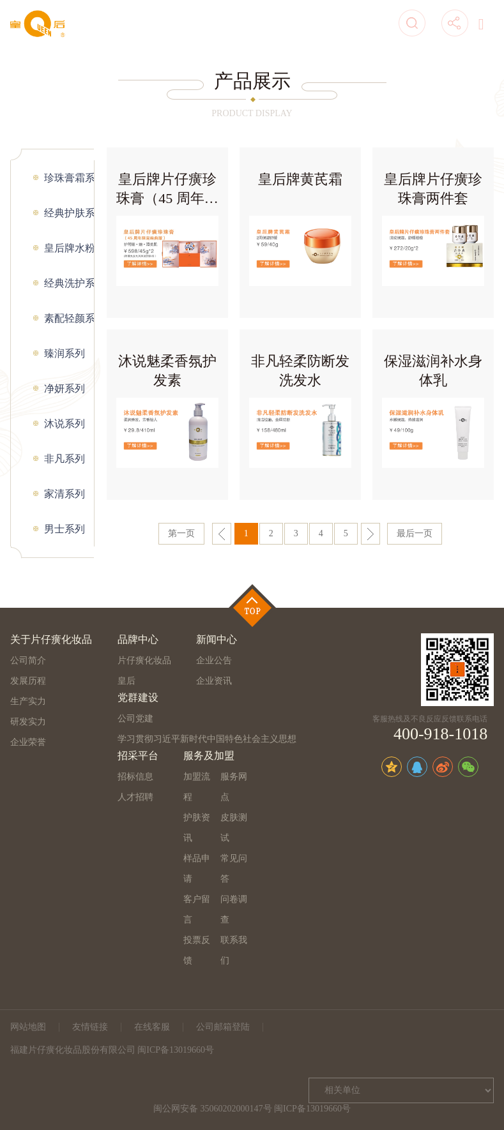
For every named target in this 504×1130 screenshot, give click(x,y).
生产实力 (28, 701)
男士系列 (64, 529)
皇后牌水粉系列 (69, 248)
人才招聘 (135, 797)
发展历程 (28, 681)
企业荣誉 (28, 742)
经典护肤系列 (69, 212)
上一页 (221, 534)
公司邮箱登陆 (223, 1027)
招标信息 (135, 776)
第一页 (181, 533)
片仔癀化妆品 (144, 660)
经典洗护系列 (69, 283)
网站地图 (28, 1027)
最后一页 (414, 533)
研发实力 (28, 722)
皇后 (126, 681)
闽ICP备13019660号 (312, 1108)
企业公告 (214, 660)
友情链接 (90, 1027)
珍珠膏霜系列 (69, 177)
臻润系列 (64, 353)
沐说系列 (64, 423)
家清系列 (64, 493)
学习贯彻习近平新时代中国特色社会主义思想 (207, 739)
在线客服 (152, 1027)
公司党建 (135, 718)
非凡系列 (64, 458)
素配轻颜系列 (69, 318)
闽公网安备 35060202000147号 (212, 1108)
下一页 (370, 534)
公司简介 (28, 660)
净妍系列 (64, 388)
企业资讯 (214, 681)
